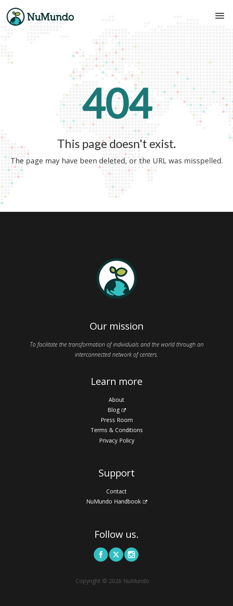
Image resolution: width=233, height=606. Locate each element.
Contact (116, 491)
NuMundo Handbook (116, 501)
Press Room (117, 420)
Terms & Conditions (117, 430)
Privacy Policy (116, 440)
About (116, 399)
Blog (116, 410)
